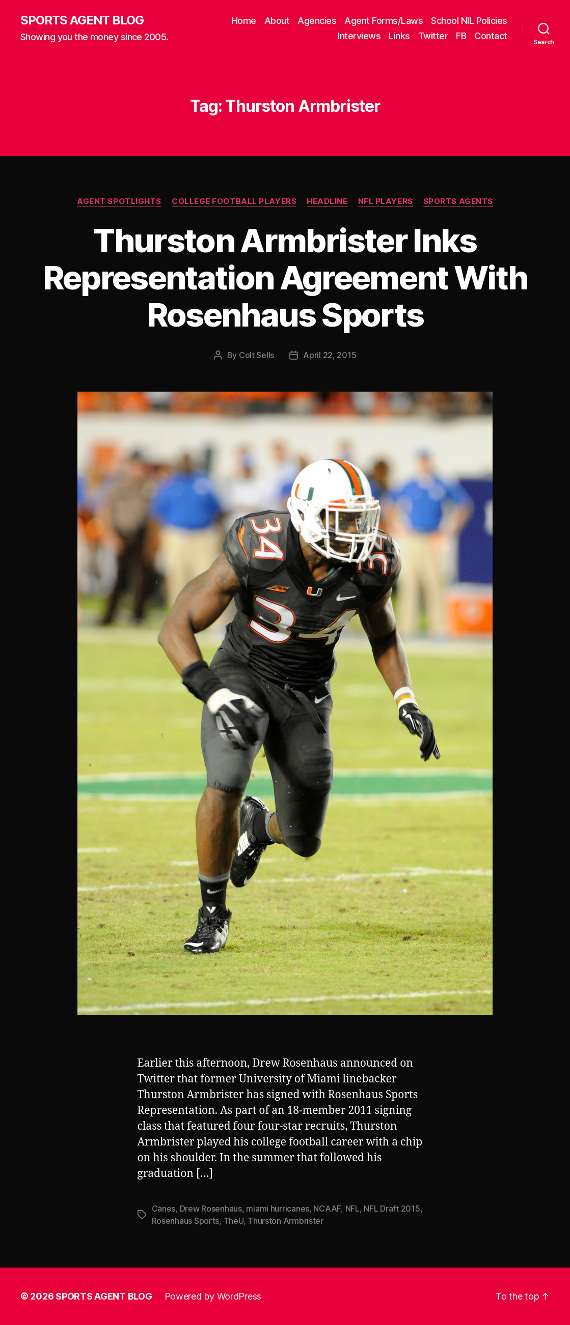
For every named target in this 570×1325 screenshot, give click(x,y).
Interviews (359, 36)
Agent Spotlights (119, 201)
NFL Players (385, 201)
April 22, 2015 (329, 355)
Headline (327, 201)
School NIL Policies (469, 20)
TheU (233, 1221)
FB (461, 36)
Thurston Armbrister (285, 1221)
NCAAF (327, 1208)
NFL (352, 1208)
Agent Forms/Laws (383, 20)
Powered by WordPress (213, 1296)
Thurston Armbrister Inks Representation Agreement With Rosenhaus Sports (285, 277)
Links (399, 36)
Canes (164, 1208)
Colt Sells (256, 355)
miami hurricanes (277, 1208)
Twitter (433, 36)
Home (244, 20)
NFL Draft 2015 (392, 1208)
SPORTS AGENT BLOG (82, 20)
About (277, 20)
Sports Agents (458, 201)
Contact (490, 36)
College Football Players (234, 201)
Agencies (316, 20)
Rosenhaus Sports (186, 1221)
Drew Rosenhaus (211, 1208)
